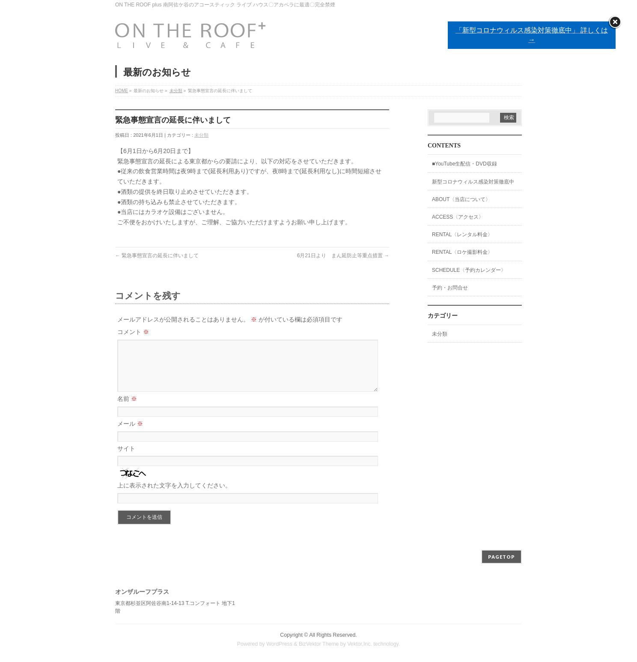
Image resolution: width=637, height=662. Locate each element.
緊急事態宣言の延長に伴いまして (157, 256)
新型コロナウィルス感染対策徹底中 (473, 182)
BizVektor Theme (319, 644)
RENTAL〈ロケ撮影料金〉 (462, 252)
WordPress (279, 644)
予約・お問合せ (450, 288)
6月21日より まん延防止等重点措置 (343, 256)
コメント (133, 331)
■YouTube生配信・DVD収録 (464, 164)
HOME (121, 90)
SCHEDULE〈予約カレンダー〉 (469, 270)
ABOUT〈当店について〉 (461, 199)
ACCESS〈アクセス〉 (458, 217)
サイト (126, 458)
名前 (127, 409)
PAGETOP (501, 557)
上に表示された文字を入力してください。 (174, 495)
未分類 (176, 90)
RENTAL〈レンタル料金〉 (462, 235)
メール (130, 433)
